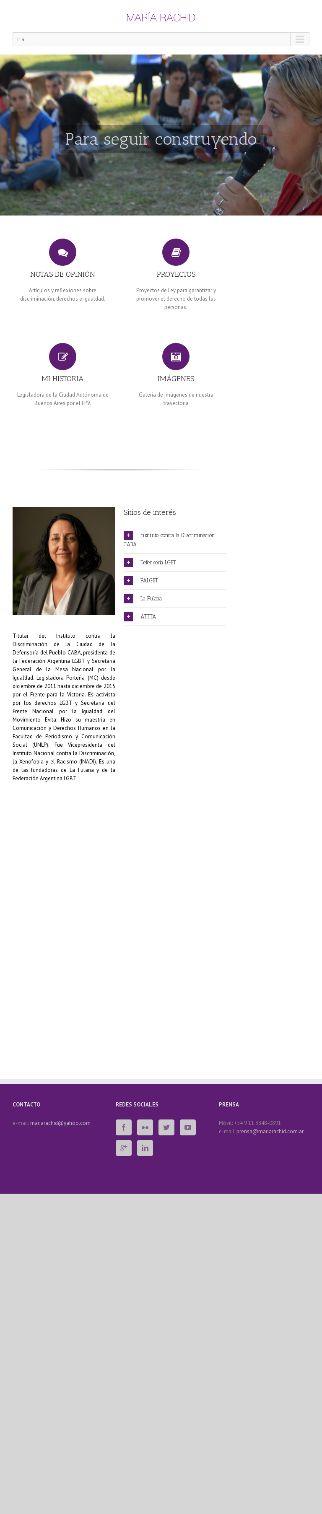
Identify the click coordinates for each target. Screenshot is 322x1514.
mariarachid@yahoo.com (60, 1123)
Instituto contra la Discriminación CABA (169, 539)
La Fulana (143, 598)
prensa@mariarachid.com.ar (270, 1131)
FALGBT (141, 580)
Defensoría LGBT (150, 562)
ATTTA (140, 616)
